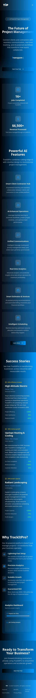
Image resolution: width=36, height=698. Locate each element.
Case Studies (5, 693)
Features (4, 689)
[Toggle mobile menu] (32, 5)
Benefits (16, 689)
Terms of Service (27, 690)
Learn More (18, 343)
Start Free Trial (18, 70)
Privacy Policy (17, 693)
